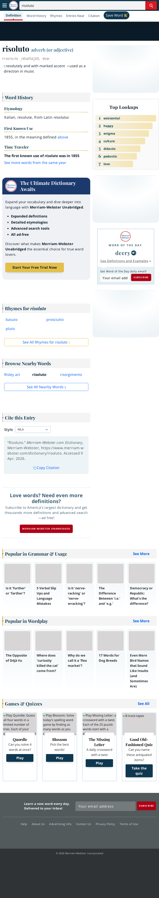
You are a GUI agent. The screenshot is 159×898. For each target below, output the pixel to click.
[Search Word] (151, 5)
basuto (11, 319)
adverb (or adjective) (52, 50)
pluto (10, 328)
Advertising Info (61, 824)
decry (123, 252)
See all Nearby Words (45, 386)
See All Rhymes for (45, 342)
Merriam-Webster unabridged (46, 528)
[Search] (88, 5)
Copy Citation (46, 467)
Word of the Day (125, 245)
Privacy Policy (106, 824)
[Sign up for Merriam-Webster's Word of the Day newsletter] (105, 806)
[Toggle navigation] (4, 5)
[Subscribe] (146, 805)
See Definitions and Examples (124, 261)
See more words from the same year (35, 162)
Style (8, 429)
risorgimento (71, 374)
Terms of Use (129, 824)
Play (20, 758)
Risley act (12, 374)
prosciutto (55, 319)
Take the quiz (139, 771)
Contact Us (84, 824)
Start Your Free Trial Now (34, 267)
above (63, 137)
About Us (39, 824)
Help (25, 824)
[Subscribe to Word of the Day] (115, 278)
